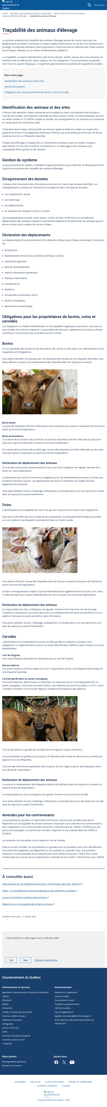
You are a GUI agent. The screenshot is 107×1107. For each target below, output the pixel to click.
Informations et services (16, 987)
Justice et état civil (10, 1027)
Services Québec (62, 996)
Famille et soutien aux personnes (17, 1012)
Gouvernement (63, 987)
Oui (13, 960)
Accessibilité (20, 1081)
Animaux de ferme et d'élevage (14, 16)
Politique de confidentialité (80, 1081)
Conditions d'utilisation (47, 1085)
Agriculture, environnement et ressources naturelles (30, 13)
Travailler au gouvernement (67, 1004)
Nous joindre (99, 5)
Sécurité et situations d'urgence (16, 1035)
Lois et (64, 1012)
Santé (4, 1031)
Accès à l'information (54, 1081)
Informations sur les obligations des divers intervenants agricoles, (42, 884)
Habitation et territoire (12, 1020)
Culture (5, 996)
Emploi (5, 1004)
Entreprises (7, 1008)
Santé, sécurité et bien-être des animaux (69, 13)
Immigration (7, 1023)
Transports (7, 1043)
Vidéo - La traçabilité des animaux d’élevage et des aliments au (40, 890)
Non (27, 960)
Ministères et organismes (66, 992)
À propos (66, 1085)
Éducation (6, 1000)
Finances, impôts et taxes (13, 1016)
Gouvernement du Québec (21, 977)
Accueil (5, 13)
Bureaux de (12, 1065)
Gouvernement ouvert (65, 1000)
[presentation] (27, 947)
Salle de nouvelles (63, 1008)
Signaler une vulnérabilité (73, 1016)
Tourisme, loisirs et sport (13, 1039)
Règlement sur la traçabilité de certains (28, 904)
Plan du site (35, 1081)
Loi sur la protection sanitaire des (25, 897)
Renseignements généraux (14, 1061)
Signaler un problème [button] (46, 960)
